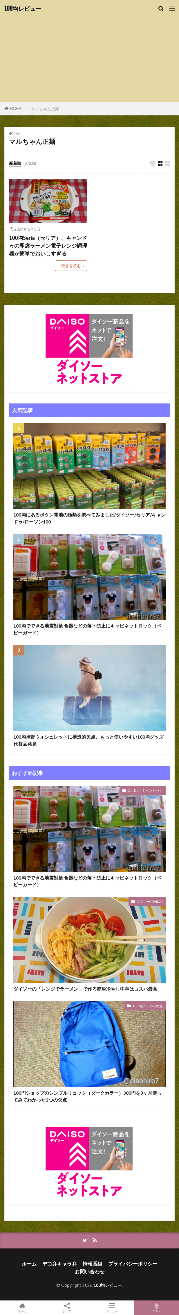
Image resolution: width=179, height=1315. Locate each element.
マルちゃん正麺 (45, 108)
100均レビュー (22, 9)
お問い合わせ (89, 1271)
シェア (67, 1308)
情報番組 (92, 1264)
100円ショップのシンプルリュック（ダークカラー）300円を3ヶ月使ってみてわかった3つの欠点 (87, 1096)
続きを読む (71, 265)
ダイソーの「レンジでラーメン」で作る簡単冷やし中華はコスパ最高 (85, 988)
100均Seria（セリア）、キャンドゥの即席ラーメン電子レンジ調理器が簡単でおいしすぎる (48, 246)
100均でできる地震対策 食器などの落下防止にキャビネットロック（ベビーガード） (87, 629)
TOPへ (156, 1308)
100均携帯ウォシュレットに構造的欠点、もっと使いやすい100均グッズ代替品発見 (88, 740)
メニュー (112, 1308)
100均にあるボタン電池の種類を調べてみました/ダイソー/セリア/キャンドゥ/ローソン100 (89, 518)
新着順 (15, 163)
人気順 (30, 163)
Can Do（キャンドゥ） (145, 790)
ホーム (29, 1264)
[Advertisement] (89, 55)
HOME (16, 108)
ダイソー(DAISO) (149, 901)
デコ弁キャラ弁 (59, 1264)
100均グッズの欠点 (147, 1006)
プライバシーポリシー (133, 1264)
